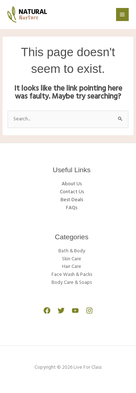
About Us (72, 184)
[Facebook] (47, 310)
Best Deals (72, 200)
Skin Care (71, 259)
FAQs (71, 208)
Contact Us (72, 192)
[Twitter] (61, 310)
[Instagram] (89, 310)
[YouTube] (75, 310)
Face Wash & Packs (71, 274)
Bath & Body (71, 251)
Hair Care (71, 266)
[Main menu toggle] (122, 14)
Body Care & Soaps (71, 282)
